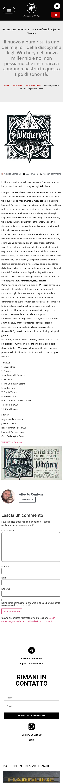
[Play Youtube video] (31, 463)
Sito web (5, 589)
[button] (9, 10)
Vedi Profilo (27, 499)
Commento (7, 531)
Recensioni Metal (33, 85)
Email (5, 578)
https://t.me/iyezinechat (31, 663)
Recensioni (17, 85)
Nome (5, 566)
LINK (31, 740)
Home (6, 85)
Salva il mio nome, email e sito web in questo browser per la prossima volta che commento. (30, 604)
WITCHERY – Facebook (12, 442)
